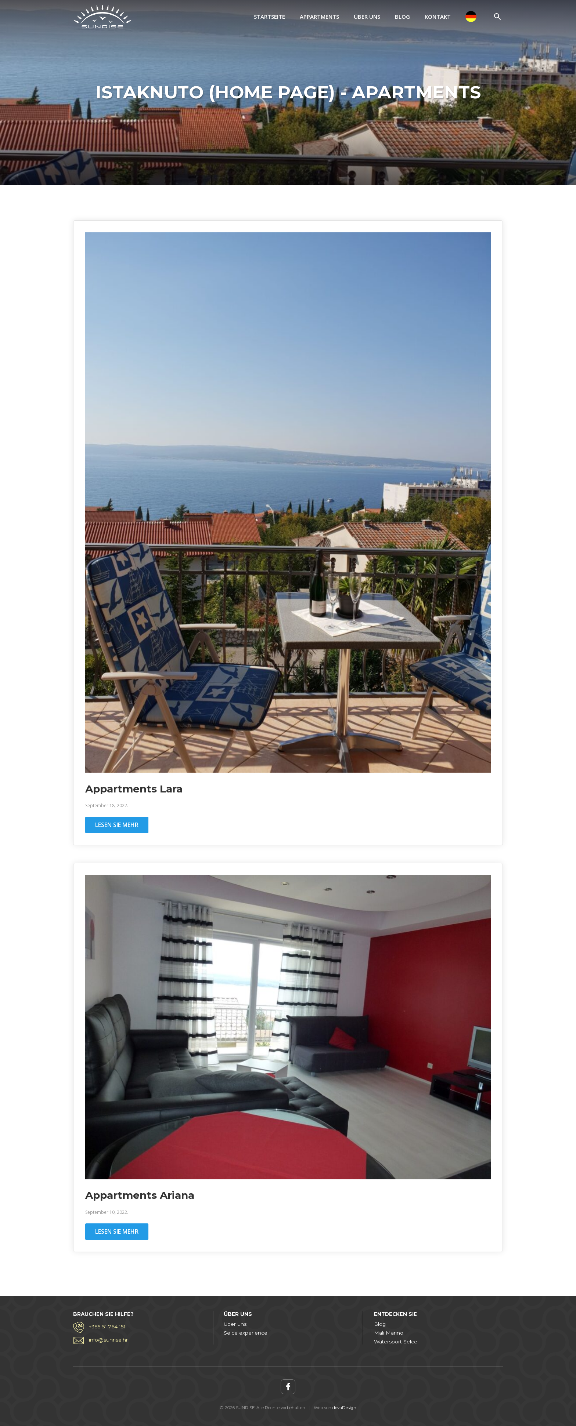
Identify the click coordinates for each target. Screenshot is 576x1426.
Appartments (319, 16)
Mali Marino (388, 1333)
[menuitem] (470, 16)
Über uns (367, 16)
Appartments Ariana (139, 1195)
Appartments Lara (134, 789)
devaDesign (344, 1407)
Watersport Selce (395, 1342)
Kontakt (438, 16)
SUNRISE (102, 17)
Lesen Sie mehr (116, 825)
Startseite (269, 16)
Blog (402, 16)
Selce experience (245, 1333)
